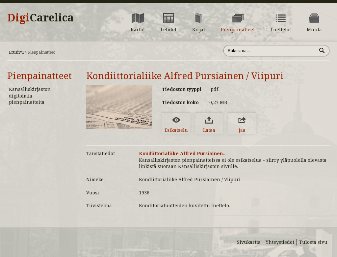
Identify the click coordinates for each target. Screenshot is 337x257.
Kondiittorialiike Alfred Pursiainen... (183, 153)
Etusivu (16, 52)
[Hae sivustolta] (270, 51)
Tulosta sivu (313, 242)
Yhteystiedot (280, 242)
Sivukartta (249, 242)
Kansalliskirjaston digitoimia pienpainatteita (30, 96)
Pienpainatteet (39, 76)
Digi (40, 18)
